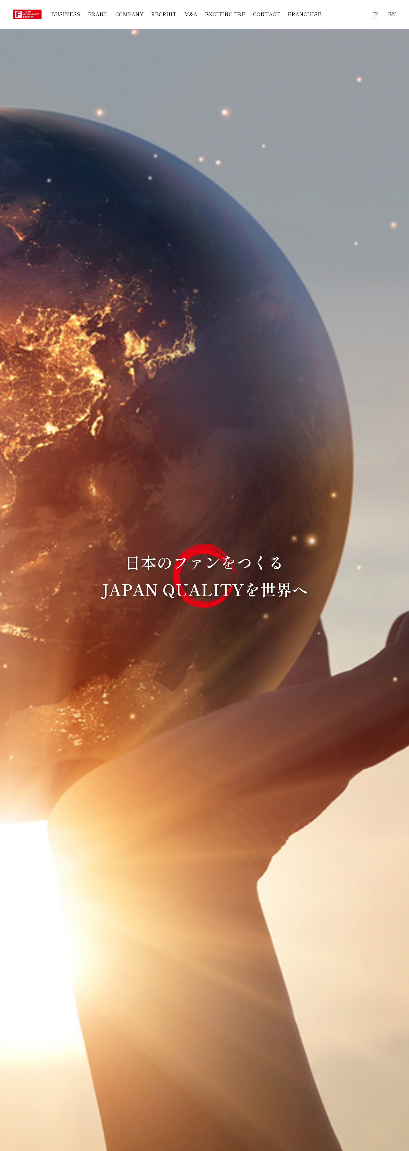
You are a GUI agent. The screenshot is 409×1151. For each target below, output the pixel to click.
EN (392, 14)
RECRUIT (163, 14)
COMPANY (129, 14)
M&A (190, 14)
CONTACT (266, 14)
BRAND (98, 14)
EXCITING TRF (225, 14)
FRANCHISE (304, 14)
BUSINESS (65, 14)
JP (375, 14)
